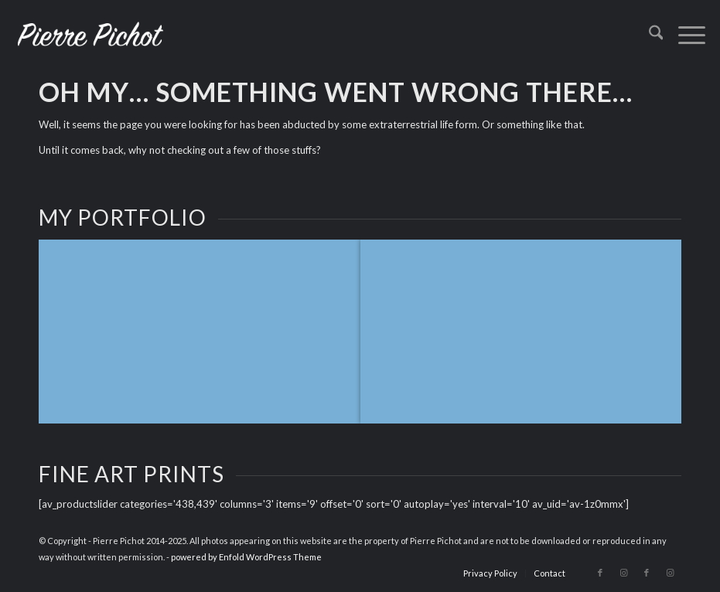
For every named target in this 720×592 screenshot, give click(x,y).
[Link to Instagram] (623, 572)
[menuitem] (648, 35)
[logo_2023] (90, 35)
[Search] (648, 35)
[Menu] (684, 35)
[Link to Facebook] (600, 572)
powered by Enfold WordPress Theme (246, 557)
